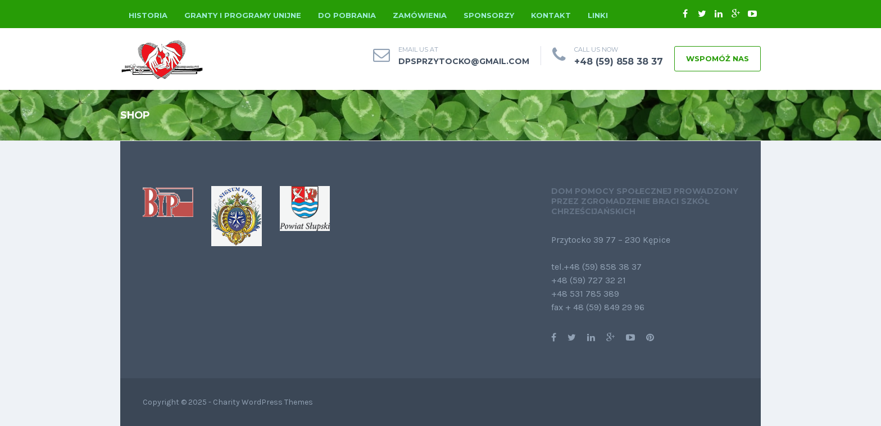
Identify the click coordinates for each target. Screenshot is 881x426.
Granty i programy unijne (242, 15)
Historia (148, 15)
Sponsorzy (489, 15)
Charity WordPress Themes (263, 402)
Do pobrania (347, 15)
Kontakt (551, 15)
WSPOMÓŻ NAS (717, 58)
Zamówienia (420, 15)
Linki (598, 15)
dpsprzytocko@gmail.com (463, 61)
